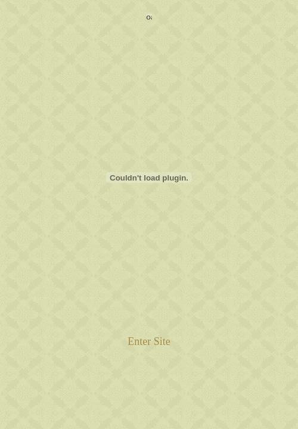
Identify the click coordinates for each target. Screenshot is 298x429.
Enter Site (149, 341)
